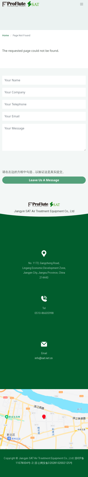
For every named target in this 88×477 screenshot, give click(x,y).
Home (5, 35)
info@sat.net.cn (44, 358)
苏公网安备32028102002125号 (53, 462)
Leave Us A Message (44, 180)
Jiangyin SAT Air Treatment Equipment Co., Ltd (44, 207)
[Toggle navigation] (81, 4)
